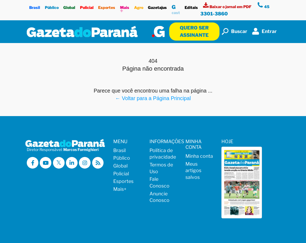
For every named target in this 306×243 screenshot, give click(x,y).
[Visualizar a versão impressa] (227, 7)
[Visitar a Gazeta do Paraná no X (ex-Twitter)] (59, 163)
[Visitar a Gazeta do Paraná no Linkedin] (72, 163)
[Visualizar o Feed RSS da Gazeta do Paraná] (98, 163)
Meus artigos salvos (193, 170)
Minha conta (199, 156)
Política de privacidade (162, 153)
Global (69, 6)
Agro (139, 6)
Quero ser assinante (194, 31)
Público (51, 6)
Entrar (264, 31)
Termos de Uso (161, 168)
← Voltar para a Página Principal (153, 98)
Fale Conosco (159, 182)
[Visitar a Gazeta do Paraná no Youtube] (45, 163)
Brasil (34, 6)
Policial (87, 6)
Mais (125, 8)
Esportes (107, 6)
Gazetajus (157, 6)
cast (175, 8)
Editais (191, 6)
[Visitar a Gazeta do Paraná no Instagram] (85, 163)
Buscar (234, 32)
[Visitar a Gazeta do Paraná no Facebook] (32, 163)
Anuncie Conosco (159, 197)
